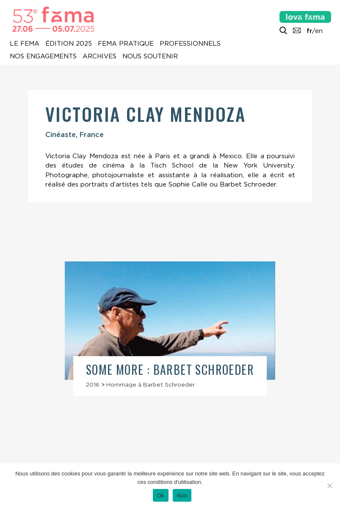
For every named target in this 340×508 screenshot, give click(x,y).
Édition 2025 (68, 43)
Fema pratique (126, 43)
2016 (93, 384)
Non (182, 495)
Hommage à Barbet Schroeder (150, 384)
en (319, 31)
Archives (99, 56)
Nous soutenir (150, 56)
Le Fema (24, 43)
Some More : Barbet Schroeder (170, 369)
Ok (160, 495)
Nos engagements (43, 56)
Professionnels (190, 43)
